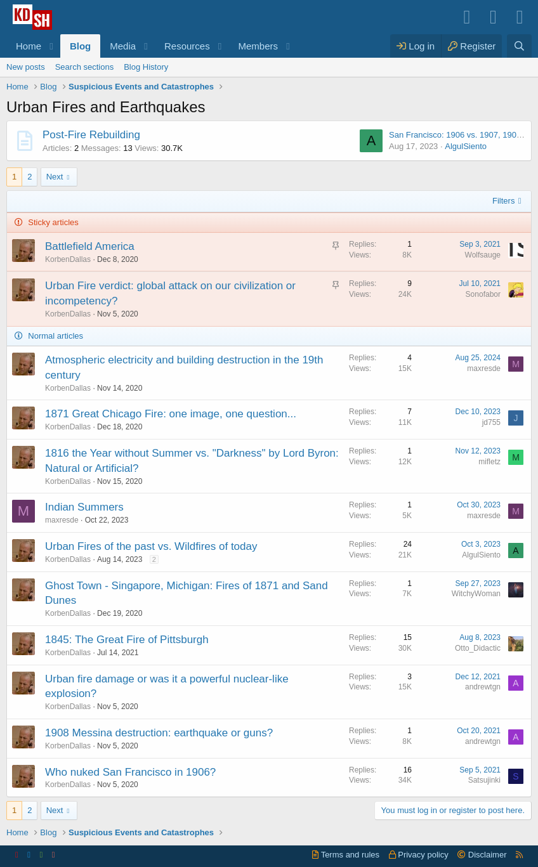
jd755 (491, 422)
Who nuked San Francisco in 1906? (130, 772)
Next (54, 176)
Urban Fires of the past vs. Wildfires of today (151, 546)
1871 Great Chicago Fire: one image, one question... (170, 414)
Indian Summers (84, 507)
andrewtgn (483, 686)
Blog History (146, 67)
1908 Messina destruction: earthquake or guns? (159, 733)
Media (123, 46)
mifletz (489, 461)
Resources (187, 46)
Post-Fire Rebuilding (91, 135)
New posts (25, 67)
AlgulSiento (466, 146)
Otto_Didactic (478, 648)
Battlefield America (89, 246)
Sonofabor (483, 294)
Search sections (84, 67)
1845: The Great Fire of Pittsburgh (127, 640)
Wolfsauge (483, 255)
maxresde (484, 368)
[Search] (519, 46)
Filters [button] (503, 200)
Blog (80, 46)
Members (259, 46)
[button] (51, 46)
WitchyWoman (476, 593)
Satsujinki (484, 780)
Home (28, 46)
